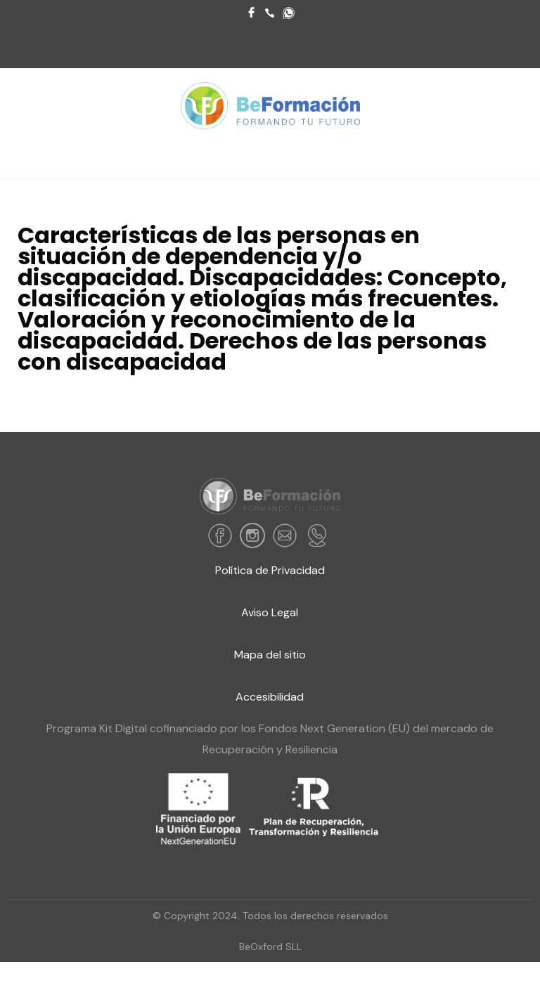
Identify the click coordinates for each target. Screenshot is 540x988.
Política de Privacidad (270, 570)
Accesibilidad (270, 696)
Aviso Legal (269, 612)
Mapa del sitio (270, 654)
